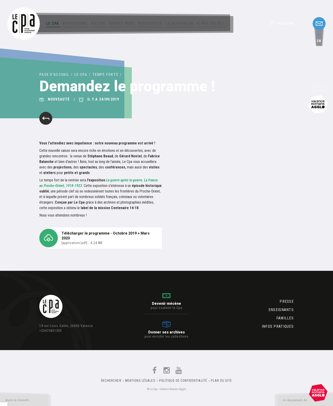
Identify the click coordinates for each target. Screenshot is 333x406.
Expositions (75, 23)
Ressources (150, 23)
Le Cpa (52, 23)
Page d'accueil (54, 74)
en (319, 41)
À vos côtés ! (210, 23)
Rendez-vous (122, 23)
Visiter (98, 23)
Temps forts (105, 74)
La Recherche (179, 23)
